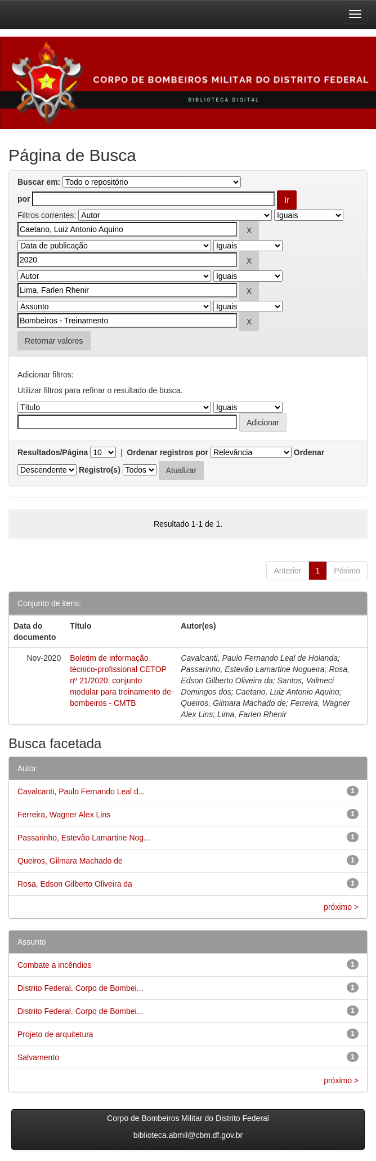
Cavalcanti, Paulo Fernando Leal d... (81, 791)
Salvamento (38, 1057)
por (23, 198)
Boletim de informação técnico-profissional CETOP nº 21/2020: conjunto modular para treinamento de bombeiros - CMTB (120, 680)
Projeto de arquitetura (55, 1034)
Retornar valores (54, 340)
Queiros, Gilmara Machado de (70, 860)
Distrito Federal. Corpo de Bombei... (80, 988)
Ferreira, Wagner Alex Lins (63, 814)
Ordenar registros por (167, 452)
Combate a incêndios (54, 964)
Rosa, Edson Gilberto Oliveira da (74, 883)
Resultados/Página (52, 452)
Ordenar (309, 452)
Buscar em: (38, 181)
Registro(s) (99, 469)
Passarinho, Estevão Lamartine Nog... (83, 837)
